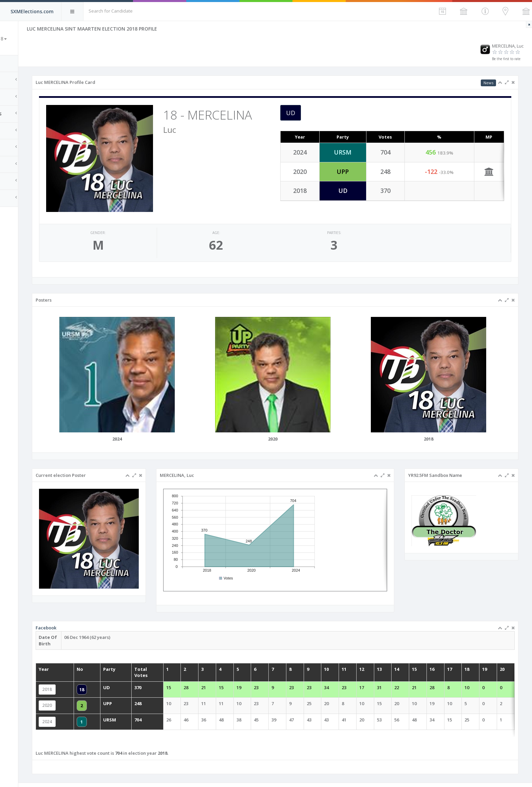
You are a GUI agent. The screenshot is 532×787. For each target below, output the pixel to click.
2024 (110, 710)
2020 (110, 696)
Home (13, 63)
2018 (110, 681)
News (488, 82)
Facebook (109, 626)
